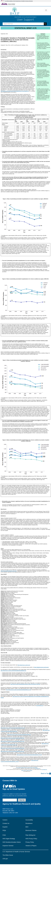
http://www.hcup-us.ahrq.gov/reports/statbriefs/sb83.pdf (12, 738)
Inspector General (8, 845)
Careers (5, 820)
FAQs (4, 830)
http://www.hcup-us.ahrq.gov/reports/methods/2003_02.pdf (18, 689)
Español (5, 827)
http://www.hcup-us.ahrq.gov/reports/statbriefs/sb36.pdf (12, 751)
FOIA (4, 835)
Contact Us (6, 823)
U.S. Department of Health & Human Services (16, 851)
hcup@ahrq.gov (39, 705)
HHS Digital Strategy (9, 838)
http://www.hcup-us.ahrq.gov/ (24, 665)
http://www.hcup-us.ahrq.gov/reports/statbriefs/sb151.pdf (13, 727)
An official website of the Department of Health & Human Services (19, 1)
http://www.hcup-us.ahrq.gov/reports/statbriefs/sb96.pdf (19, 734)
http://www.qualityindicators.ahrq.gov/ (9, 570)
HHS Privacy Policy (31, 838)
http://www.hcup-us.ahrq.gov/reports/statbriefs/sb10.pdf (12, 748)
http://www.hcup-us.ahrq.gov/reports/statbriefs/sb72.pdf (12, 741)
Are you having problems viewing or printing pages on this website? (26, 767)
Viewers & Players (29, 770)
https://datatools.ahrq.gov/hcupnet (41, 667)
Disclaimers (29, 823)
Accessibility (29, 820)
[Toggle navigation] (46, 10)
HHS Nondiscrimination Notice (12, 842)
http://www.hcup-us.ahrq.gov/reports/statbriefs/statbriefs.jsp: (13, 670)
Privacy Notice (23, 770)
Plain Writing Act (30, 835)
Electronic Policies (31, 830)
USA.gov (5, 858)
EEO (27, 827)
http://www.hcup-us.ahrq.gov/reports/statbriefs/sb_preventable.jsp (15, 91)
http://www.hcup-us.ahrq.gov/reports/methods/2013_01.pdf (29, 754)
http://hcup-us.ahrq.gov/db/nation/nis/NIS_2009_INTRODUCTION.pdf (25, 684)
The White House (8, 855)
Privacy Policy (30, 842)
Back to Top (46, 774)
